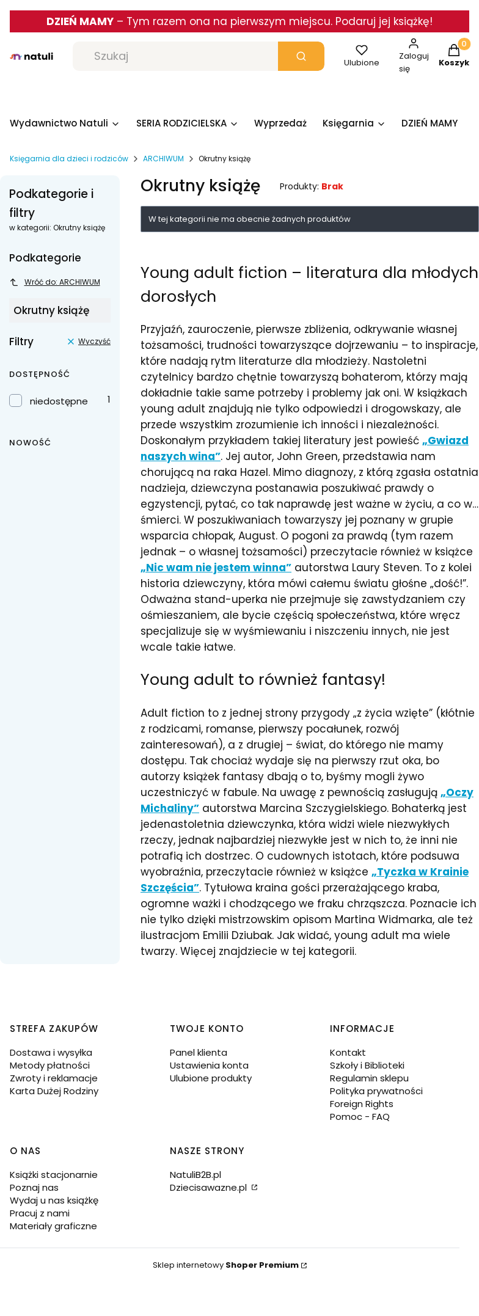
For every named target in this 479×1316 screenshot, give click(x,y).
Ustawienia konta (209, 1065)
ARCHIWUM (163, 158)
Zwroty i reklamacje (54, 1078)
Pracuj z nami (40, 1213)
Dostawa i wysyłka (51, 1052)
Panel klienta (198, 1052)
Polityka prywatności (376, 1090)
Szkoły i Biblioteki (367, 1065)
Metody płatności (50, 1065)
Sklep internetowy (226, 1265)
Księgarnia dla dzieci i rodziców (69, 158)
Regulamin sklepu (369, 1078)
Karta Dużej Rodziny (54, 1090)
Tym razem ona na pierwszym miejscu (228, 21)
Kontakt (348, 1052)
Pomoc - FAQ (360, 1116)
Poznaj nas (34, 1187)
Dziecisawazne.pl (209, 1187)
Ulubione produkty (211, 1078)
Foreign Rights (361, 1103)
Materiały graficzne (53, 1225)
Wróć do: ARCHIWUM (54, 282)
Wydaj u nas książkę (54, 1200)
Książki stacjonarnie (54, 1174)
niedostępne (59, 401)
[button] (301, 56)
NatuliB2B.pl (195, 1174)
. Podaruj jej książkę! (382, 21)
